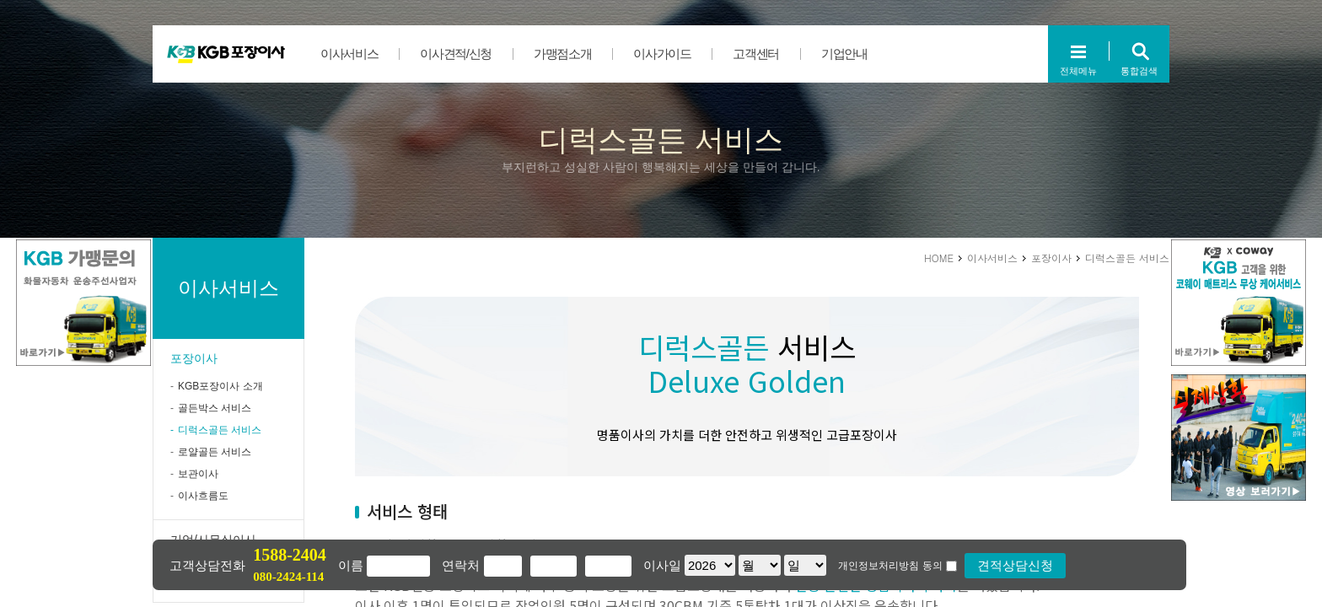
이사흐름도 (203, 496)
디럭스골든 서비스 (219, 430)
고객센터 (756, 53)
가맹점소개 (562, 53)
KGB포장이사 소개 (220, 386)
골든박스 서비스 (214, 408)
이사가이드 (662, 53)
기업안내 (844, 53)
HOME (939, 257)
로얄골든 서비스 (214, 452)
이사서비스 (349, 53)
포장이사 (194, 358)
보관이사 (198, 474)
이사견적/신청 (456, 53)
